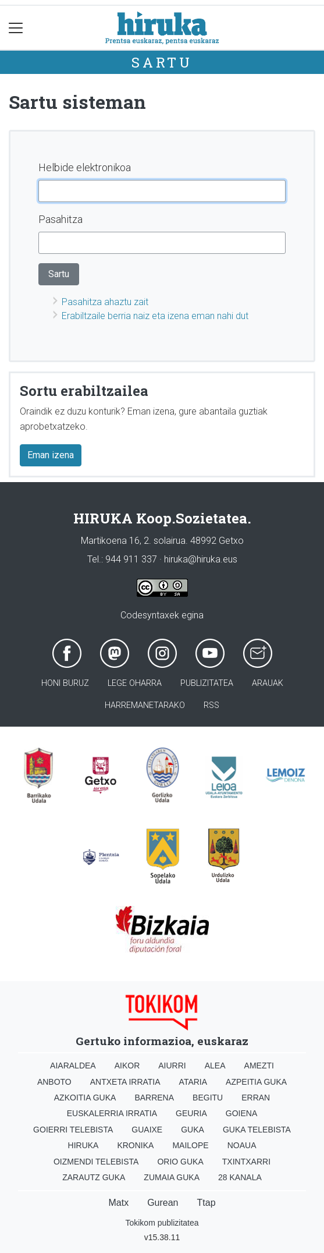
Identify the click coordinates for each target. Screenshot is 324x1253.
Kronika (135, 1145)
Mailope (190, 1145)
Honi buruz (65, 683)
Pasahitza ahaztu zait (105, 301)
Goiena (241, 1113)
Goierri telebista (73, 1129)
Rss (211, 705)
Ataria (193, 1081)
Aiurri (172, 1065)
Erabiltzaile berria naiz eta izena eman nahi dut (155, 315)
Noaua (242, 1145)
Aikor (127, 1065)
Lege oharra (135, 683)
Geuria (191, 1113)
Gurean (162, 1203)
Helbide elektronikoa (84, 167)
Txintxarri (246, 1161)
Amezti (259, 1065)
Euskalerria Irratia (112, 1113)
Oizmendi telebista (96, 1161)
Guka (192, 1129)
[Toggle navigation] (16, 27)
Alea (215, 1065)
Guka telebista (257, 1129)
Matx (118, 1203)
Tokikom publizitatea (161, 1222)
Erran (255, 1097)
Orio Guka (180, 1161)
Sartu (162, 62)
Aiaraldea (73, 1065)
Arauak (267, 683)
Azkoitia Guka (85, 1097)
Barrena (154, 1097)
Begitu (208, 1097)
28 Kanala (240, 1177)
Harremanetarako (145, 705)
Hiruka (83, 1145)
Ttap (206, 1203)
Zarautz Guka (93, 1177)
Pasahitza (60, 219)
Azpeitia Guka (256, 1081)
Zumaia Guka (172, 1177)
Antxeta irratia (125, 1081)
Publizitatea (206, 683)
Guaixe (146, 1129)
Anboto (54, 1081)
